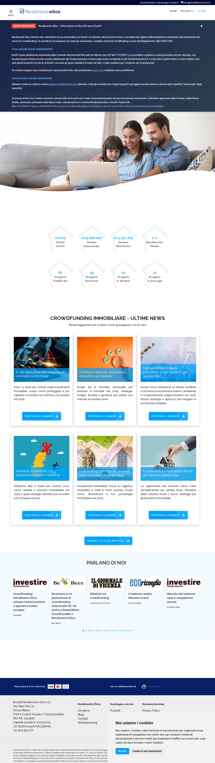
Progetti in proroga (155, 279)
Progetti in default (123, 279)
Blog (81, 714)
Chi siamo (84, 710)
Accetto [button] (122, 751)
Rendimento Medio (154, 244)
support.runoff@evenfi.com (62, 84)
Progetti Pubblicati (60, 279)
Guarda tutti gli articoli (105, 540)
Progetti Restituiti (91, 279)
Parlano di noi (106, 563)
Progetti (115, 710)
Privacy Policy (151, 710)
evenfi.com (98, 70)
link (129, 55)
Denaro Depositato (92, 244)
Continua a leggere (39, 416)
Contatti (83, 718)
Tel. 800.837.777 (23, 730)
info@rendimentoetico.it (196, 2)
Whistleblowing (87, 722)
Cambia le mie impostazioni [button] (147, 751)
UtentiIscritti (60, 244)
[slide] (83, 630)
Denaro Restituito (123, 244)
